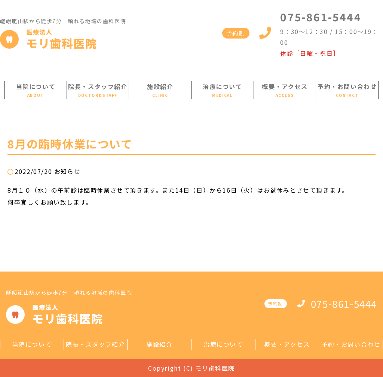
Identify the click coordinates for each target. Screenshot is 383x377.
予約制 (236, 32)
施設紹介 (160, 86)
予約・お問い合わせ (347, 86)
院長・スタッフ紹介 (97, 86)
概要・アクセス (284, 86)
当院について (36, 86)
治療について (222, 86)
